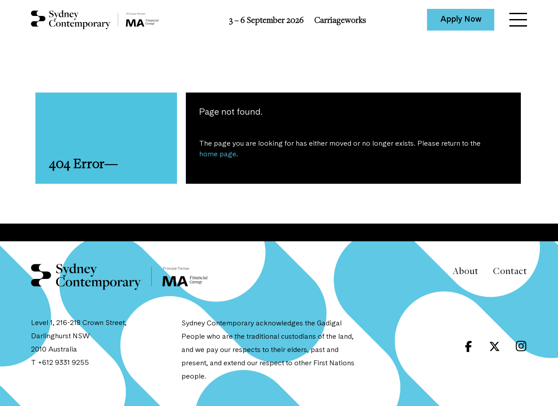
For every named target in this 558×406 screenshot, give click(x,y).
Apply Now (460, 19)
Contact (510, 271)
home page (217, 154)
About (465, 271)
